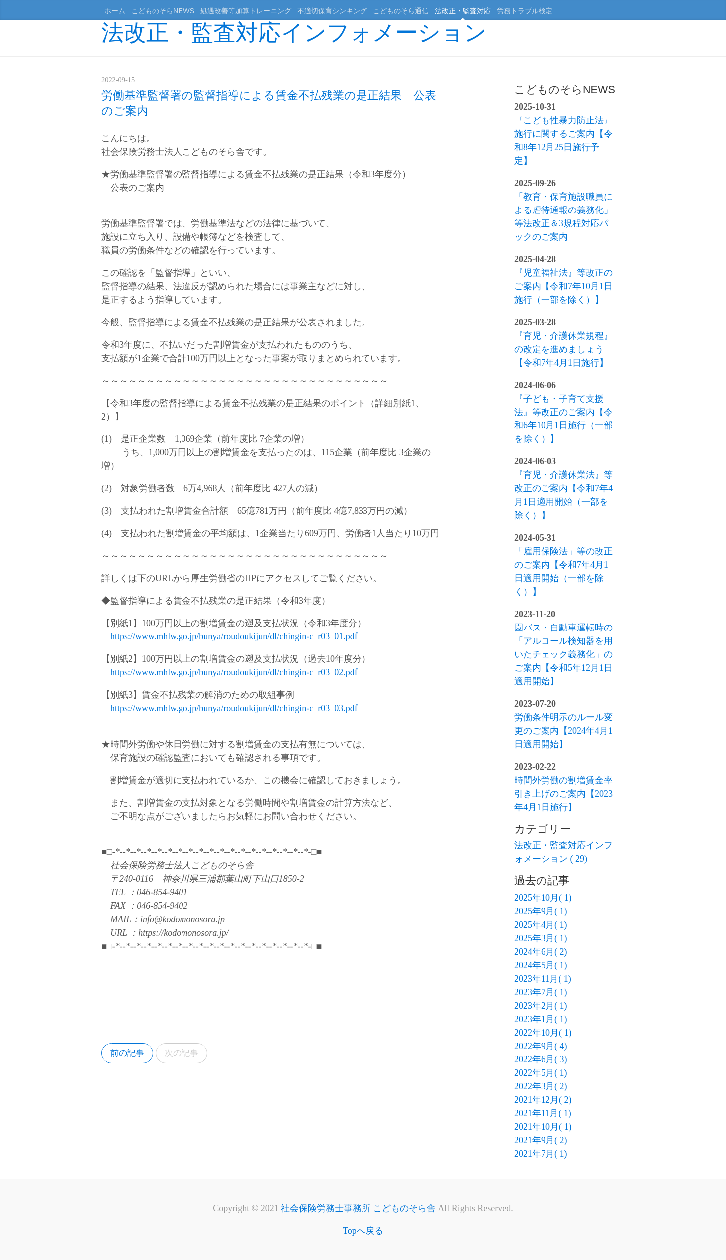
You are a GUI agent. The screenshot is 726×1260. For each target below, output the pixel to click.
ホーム (114, 11)
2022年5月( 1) (540, 1073)
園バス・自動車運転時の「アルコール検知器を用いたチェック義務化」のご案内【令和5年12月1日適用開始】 (563, 654)
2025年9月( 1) (540, 911)
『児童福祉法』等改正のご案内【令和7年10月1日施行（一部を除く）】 (563, 286)
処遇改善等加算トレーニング (245, 11)
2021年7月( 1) (540, 1154)
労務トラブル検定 (524, 11)
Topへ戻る (363, 1231)
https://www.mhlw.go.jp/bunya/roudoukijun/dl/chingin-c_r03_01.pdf (234, 636)
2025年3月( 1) (540, 938)
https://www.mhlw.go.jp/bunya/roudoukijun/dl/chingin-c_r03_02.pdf (234, 672)
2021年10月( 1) (543, 1127)
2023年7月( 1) (540, 992)
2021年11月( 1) (542, 1113)
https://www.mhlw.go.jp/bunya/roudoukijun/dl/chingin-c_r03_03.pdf (234, 708)
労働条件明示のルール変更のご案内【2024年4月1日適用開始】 (563, 730)
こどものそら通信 (401, 11)
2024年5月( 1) (540, 965)
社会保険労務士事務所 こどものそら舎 (358, 1208)
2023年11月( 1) (542, 979)
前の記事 (129, 1053)
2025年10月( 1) (543, 898)
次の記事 (186, 1053)
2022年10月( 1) (543, 1033)
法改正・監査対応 (463, 11)
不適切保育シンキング (332, 11)
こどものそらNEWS (162, 11)
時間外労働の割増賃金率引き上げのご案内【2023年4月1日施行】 (563, 793)
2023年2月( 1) (540, 1006)
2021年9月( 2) (540, 1140)
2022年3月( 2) (540, 1086)
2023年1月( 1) (540, 1019)
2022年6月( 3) (540, 1059)
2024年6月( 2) (540, 952)
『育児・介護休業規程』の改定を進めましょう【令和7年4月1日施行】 (563, 349)
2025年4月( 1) (540, 925)
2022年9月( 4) (540, 1046)
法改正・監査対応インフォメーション (294, 32)
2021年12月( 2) (543, 1100)
